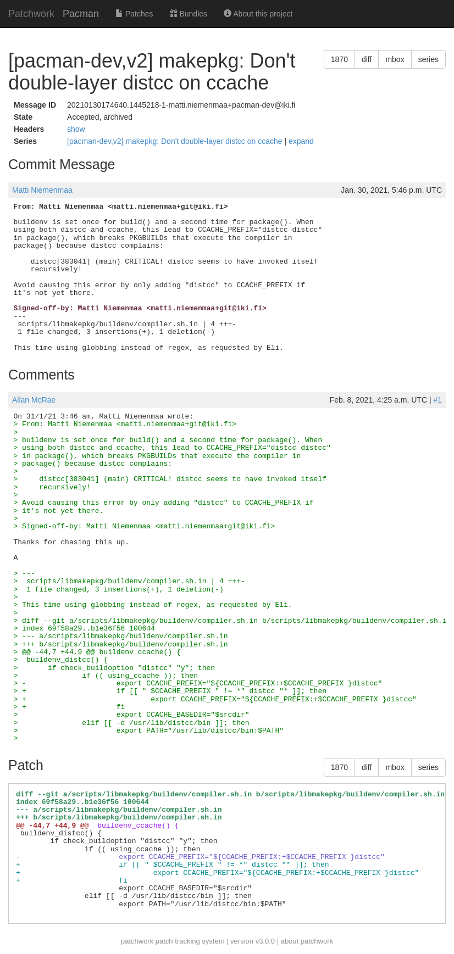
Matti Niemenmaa (42, 190)
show (76, 129)
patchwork (137, 941)
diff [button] (367, 59)
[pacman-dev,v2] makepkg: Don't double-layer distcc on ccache (175, 141)
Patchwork (31, 13)
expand (301, 141)
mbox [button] (394, 59)
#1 (437, 399)
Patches (134, 13)
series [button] (428, 59)
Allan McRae (34, 399)
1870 (339, 59)
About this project (258, 13)
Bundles (188, 13)
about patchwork (307, 941)
